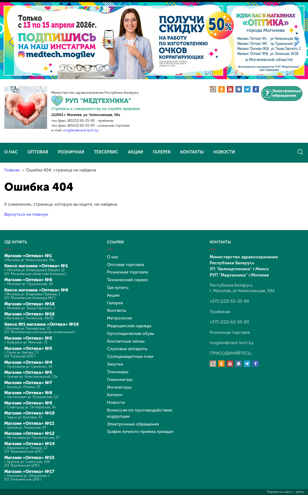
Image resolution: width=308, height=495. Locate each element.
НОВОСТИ (224, 152)
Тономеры (117, 368)
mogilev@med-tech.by (80, 130)
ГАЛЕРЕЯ (161, 152)
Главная (11, 169)
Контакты (116, 308)
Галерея (115, 301)
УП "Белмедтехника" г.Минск (239, 268)
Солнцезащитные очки (130, 353)
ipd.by (300, 492)
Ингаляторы (119, 383)
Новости (116, 398)
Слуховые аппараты (127, 346)
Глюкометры (120, 376)
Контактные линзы (126, 338)
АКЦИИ (135, 152)
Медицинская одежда (129, 323)
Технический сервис (127, 278)
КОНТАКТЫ (192, 152)
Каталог (115, 391)
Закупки (115, 361)
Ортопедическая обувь (130, 331)
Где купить (118, 286)
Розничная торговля (127, 271)
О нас (113, 256)
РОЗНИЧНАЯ (71, 152)
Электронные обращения (133, 419)
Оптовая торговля (125, 263)
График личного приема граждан (141, 427)
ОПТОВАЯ (37, 152)
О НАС (11, 152)
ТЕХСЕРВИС (106, 152)
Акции (113, 293)
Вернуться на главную (26, 214)
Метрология (119, 316)
